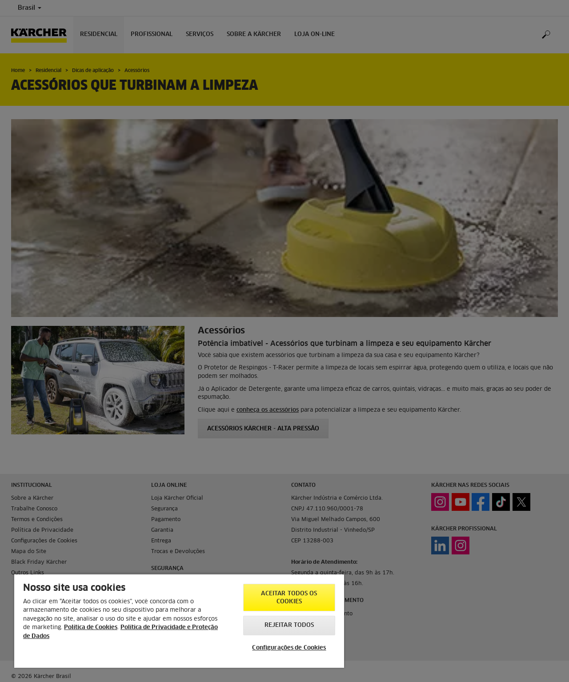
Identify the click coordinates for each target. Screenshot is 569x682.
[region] (179, 621)
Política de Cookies (90, 627)
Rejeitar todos (289, 625)
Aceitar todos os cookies (289, 598)
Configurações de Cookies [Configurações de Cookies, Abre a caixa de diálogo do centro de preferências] (289, 648)
